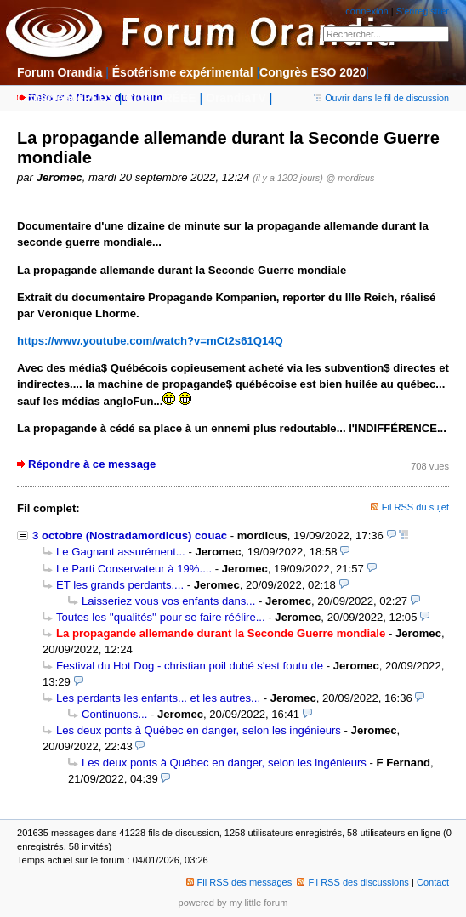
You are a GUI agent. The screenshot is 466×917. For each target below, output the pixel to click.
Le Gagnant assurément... (120, 551)
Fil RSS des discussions (353, 882)
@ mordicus (350, 178)
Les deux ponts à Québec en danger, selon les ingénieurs (198, 730)
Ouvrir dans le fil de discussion (381, 98)
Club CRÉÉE (160, 98)
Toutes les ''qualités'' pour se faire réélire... (160, 617)
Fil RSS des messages (239, 882)
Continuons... (114, 714)
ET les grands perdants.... (120, 584)
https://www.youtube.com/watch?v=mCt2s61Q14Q (150, 340)
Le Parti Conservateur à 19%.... (134, 568)
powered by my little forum (233, 902)
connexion (366, 11)
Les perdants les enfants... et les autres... (158, 698)
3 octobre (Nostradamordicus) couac (129, 535)
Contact (433, 882)
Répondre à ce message (92, 464)
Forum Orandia (59, 72)
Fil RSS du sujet (415, 507)
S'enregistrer (422, 11)
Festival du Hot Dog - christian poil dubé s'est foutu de (189, 665)
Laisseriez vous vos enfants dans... (168, 601)
